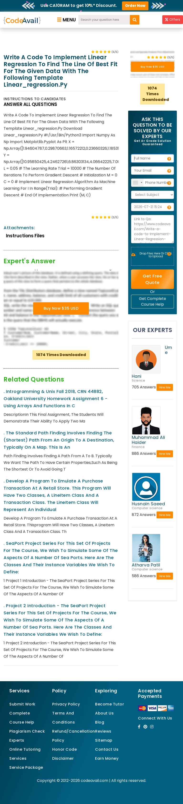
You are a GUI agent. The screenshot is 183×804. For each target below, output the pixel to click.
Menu (66, 19)
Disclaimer (63, 758)
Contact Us (106, 749)
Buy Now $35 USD (61, 308)
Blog (99, 722)
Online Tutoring (25, 749)
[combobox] (137, 183)
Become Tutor (109, 704)
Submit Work (22, 704)
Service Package (26, 767)
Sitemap (103, 740)
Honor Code (64, 749)
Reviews (103, 731)
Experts (16, 740)
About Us (104, 713)
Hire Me (165, 387)
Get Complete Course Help (152, 301)
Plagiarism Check (27, 731)
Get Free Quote (152, 279)
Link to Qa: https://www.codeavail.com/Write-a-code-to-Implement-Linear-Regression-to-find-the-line (152, 229)
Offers (172, 19)
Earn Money (106, 758)
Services (17, 758)
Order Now (135, 5)
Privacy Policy (66, 704)
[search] (134, 20)
